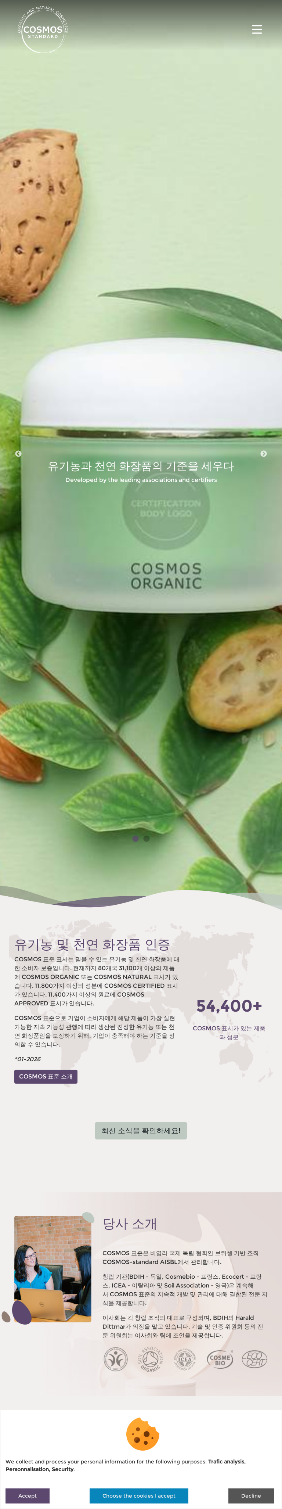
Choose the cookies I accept (139, 1495)
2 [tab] (146, 839)
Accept (27, 1495)
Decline (251, 1495)
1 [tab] (135, 839)
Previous (18, 454)
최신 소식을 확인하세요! (141, 1130)
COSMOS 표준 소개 (46, 1076)
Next (263, 454)
